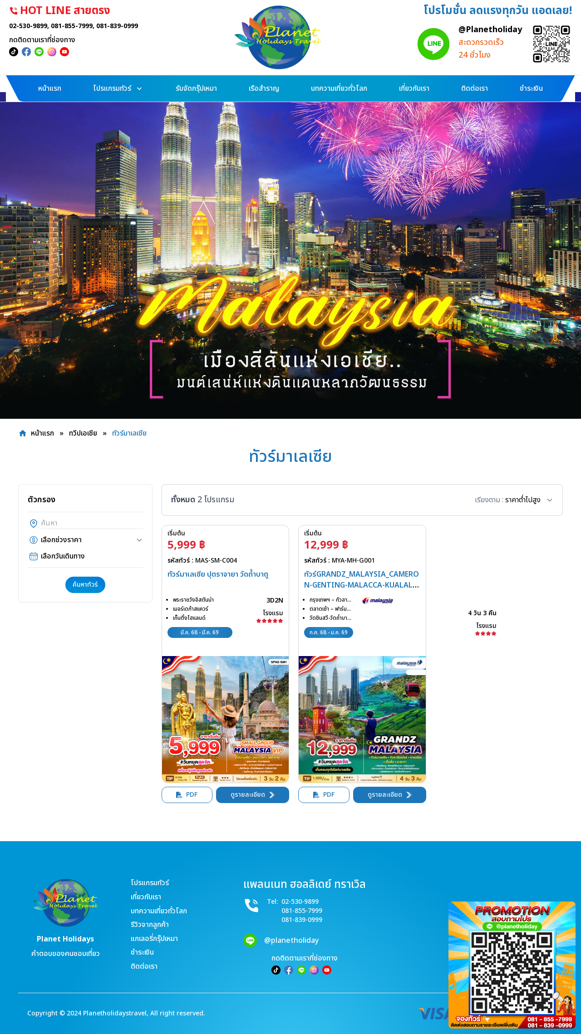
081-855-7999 (81, 26)
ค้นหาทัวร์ (85, 584)
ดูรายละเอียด (253, 794)
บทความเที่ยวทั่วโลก (159, 911)
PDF (186, 794)
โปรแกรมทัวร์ (150, 882)
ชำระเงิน (142, 952)
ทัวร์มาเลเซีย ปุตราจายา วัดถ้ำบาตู (217, 574)
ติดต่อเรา (144, 966)
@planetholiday (291, 940)
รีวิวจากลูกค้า (150, 924)
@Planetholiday (481, 30)
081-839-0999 (126, 26)
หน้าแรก (42, 433)
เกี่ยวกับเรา (146, 897)
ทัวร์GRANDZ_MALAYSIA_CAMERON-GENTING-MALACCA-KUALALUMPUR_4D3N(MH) (361, 585)
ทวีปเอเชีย (83, 433)
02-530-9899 (37, 26)
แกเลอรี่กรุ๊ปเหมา (154, 938)
